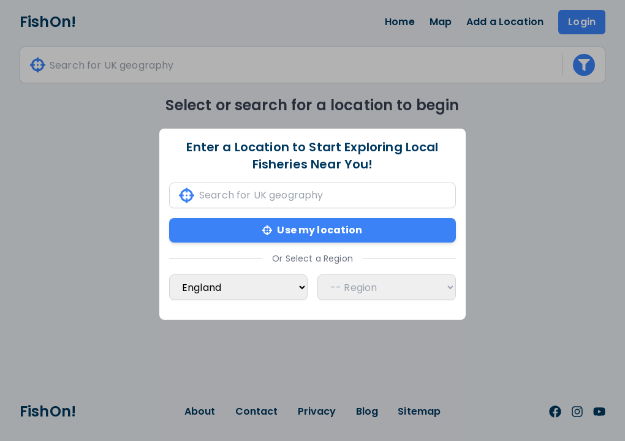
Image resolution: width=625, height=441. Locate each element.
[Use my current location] (186, 195)
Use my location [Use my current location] (312, 230)
